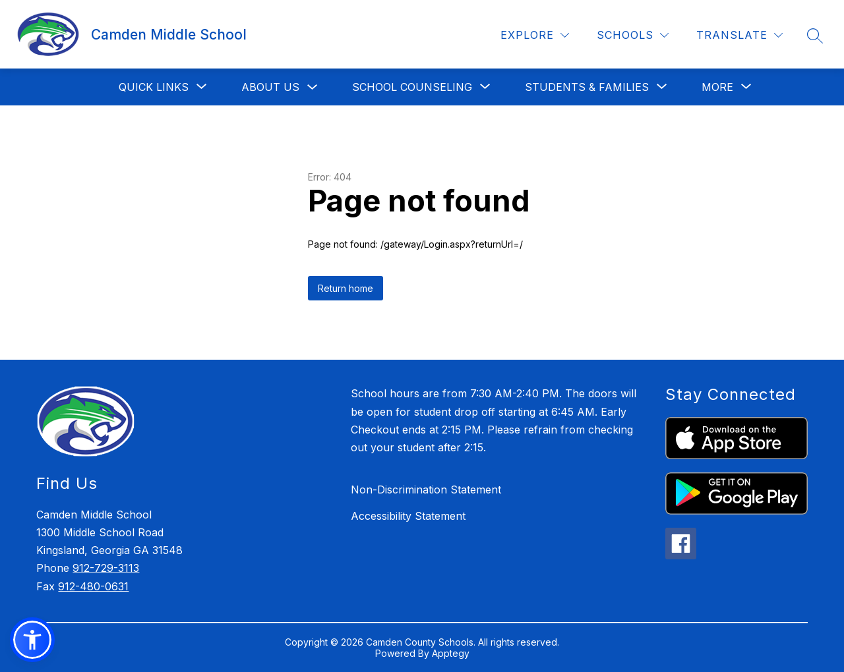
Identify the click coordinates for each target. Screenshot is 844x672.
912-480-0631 (93, 586)
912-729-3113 (106, 567)
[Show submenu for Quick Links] (154, 87)
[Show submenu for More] (717, 87)
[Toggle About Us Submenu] (312, 87)
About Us (270, 87)
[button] (32, 640)
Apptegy (450, 653)
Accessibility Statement (408, 515)
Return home (345, 288)
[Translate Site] (739, 35)
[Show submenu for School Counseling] (412, 87)
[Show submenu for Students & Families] (587, 87)
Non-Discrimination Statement (426, 489)
